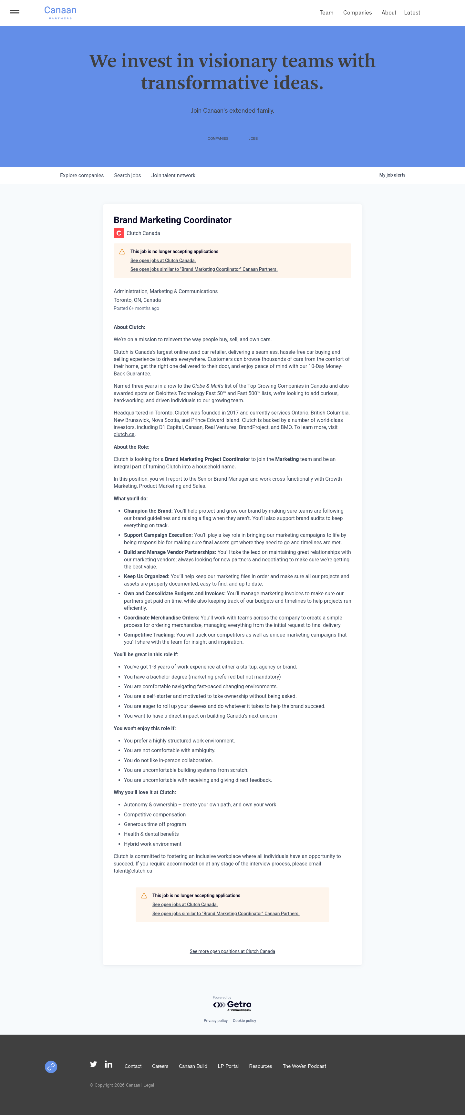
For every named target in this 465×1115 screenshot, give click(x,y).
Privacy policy (216, 1020)
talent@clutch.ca (133, 871)
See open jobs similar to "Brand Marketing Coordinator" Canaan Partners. (204, 269)
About (389, 13)
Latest (412, 13)
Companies (357, 13)
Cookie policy (244, 1020)
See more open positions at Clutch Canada (232, 951)
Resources (260, 1066)
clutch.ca (124, 434)
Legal (149, 1085)
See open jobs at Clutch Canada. (163, 260)
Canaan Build (193, 1066)
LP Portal (228, 1066)
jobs (127, 175)
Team (326, 13)
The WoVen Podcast (304, 1066)
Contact (133, 1066)
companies (82, 175)
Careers (160, 1066)
